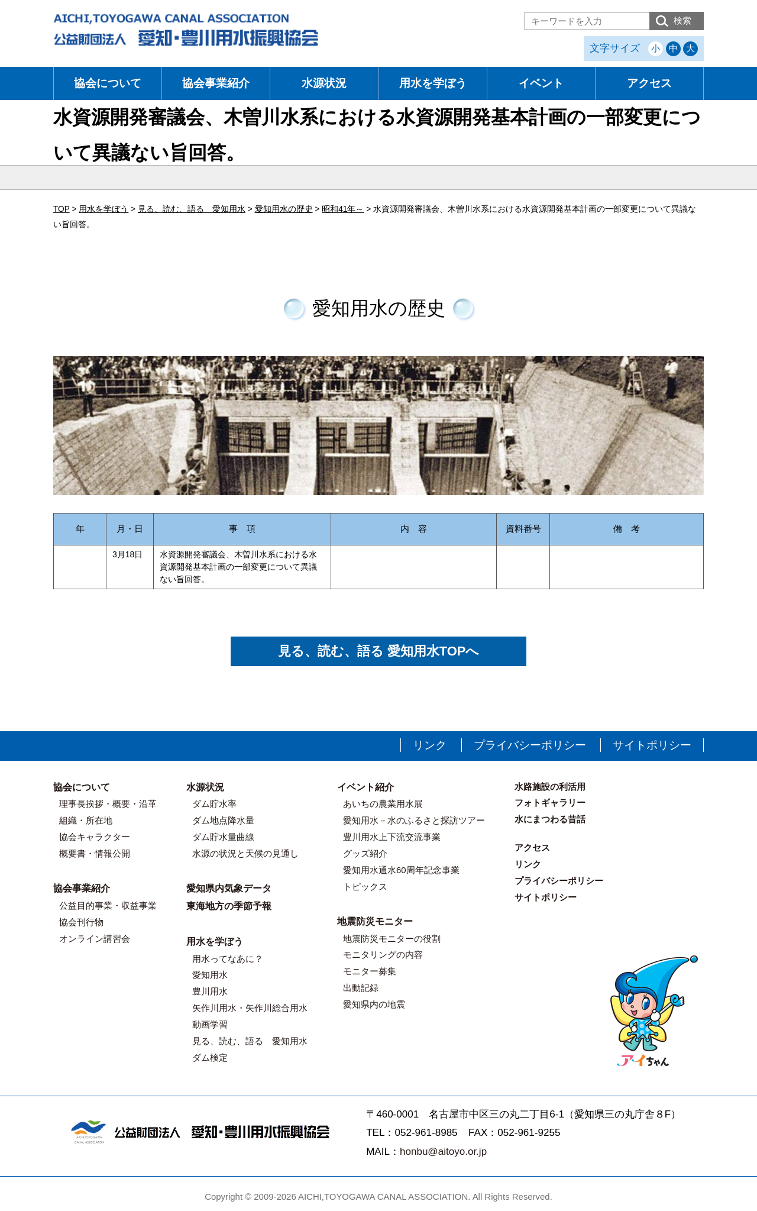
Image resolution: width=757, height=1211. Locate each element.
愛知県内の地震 (374, 1004)
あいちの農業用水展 (383, 804)
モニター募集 (369, 971)
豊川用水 (210, 991)
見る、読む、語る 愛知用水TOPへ (379, 651)
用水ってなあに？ (227, 959)
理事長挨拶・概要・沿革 (108, 804)
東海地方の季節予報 (228, 906)
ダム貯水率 (214, 804)
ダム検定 (210, 1057)
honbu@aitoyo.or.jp (443, 1151)
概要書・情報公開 (94, 853)
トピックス (365, 886)
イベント (541, 83)
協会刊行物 (81, 922)
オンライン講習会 (94, 939)
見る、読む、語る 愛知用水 (250, 1041)
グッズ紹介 (365, 853)
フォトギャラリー (550, 802)
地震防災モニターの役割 (392, 939)
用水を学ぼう (433, 83)
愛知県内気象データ (228, 888)
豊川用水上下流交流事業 (392, 837)
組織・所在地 (85, 820)
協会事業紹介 (216, 83)
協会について (107, 83)
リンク (430, 745)
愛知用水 (210, 975)
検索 (682, 20)
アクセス (649, 83)
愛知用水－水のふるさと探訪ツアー (414, 820)
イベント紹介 (365, 787)
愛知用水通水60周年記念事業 (401, 870)
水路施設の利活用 (550, 787)
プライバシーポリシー (530, 745)
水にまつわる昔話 (550, 819)
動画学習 (210, 1024)
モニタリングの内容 (383, 955)
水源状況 (324, 83)
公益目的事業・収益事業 (108, 905)
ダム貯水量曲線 (223, 837)
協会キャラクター (94, 837)
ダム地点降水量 (223, 820)
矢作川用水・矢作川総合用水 (250, 1008)
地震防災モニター (375, 921)
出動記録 (360, 988)
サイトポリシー (652, 745)
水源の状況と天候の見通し (245, 853)
